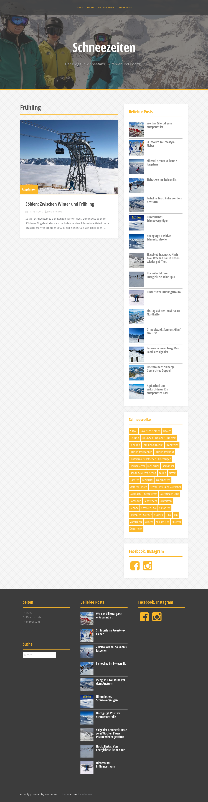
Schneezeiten (104, 47)
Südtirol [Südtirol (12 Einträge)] (159, 515)
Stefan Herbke (54, 211)
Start (79, 7)
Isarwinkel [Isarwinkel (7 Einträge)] (168, 466)
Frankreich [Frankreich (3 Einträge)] (172, 445)
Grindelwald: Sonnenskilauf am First (164, 331)
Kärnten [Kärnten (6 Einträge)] (134, 480)
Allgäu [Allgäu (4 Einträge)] (133, 431)
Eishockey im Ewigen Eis (162, 179)
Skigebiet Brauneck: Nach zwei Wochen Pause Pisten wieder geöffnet (163, 258)
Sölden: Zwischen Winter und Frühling (60, 204)
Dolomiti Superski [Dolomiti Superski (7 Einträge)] (165, 438)
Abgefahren (29, 189)
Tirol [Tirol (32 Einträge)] (168, 515)
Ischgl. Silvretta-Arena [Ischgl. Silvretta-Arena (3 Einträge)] (143, 473)
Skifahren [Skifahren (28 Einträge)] (165, 508)
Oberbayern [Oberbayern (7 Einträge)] (163, 480)
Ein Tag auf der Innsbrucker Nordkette (163, 312)
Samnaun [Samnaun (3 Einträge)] (135, 501)
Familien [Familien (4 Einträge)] (135, 445)
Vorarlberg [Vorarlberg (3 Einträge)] (136, 521)
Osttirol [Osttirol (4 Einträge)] (134, 486)
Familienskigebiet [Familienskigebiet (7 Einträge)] (153, 445)
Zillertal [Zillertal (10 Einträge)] (176, 521)
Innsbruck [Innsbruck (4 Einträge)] (153, 466)
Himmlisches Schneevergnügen (157, 219)
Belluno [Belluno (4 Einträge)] (134, 438)
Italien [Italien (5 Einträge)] (162, 473)
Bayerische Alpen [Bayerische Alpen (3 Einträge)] (150, 431)
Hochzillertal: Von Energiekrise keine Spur (161, 275)
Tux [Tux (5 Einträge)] (176, 515)
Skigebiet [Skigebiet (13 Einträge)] (135, 515)
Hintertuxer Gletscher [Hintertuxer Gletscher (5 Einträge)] (143, 459)
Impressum (125, 7)
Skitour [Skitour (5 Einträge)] (147, 515)
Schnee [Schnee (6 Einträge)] (134, 508)
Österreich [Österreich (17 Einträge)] (136, 528)
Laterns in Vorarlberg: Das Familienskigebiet (163, 350)
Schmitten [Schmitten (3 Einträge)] (166, 501)
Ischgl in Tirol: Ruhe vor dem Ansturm (164, 200)
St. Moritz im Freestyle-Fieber (161, 144)
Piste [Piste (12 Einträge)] (144, 486)
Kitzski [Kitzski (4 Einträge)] (172, 473)
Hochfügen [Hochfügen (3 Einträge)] (164, 459)
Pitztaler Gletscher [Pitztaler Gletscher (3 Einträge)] (170, 486)
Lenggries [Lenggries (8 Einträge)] (148, 480)
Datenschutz (106, 7)
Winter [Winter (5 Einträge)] (149, 521)
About (90, 7)
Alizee (73, 794)
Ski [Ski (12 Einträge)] (155, 508)
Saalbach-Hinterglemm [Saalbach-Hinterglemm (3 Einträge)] (143, 493)
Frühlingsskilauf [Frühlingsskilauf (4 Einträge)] (164, 451)
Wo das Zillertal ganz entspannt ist (159, 125)
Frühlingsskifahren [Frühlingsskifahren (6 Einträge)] (141, 451)
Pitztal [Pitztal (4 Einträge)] (153, 486)
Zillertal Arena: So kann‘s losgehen (162, 162)
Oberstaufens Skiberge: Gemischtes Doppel (161, 369)
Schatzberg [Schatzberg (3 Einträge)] (150, 501)
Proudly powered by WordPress (39, 794)
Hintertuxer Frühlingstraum (164, 292)
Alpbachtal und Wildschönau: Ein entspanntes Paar (157, 389)
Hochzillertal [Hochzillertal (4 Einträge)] (137, 466)
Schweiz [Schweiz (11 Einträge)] (146, 508)
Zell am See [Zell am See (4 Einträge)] (162, 521)
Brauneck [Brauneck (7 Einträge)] (147, 438)
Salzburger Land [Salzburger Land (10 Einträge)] (169, 493)
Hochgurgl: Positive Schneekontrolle (159, 237)
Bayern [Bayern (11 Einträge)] (167, 431)
